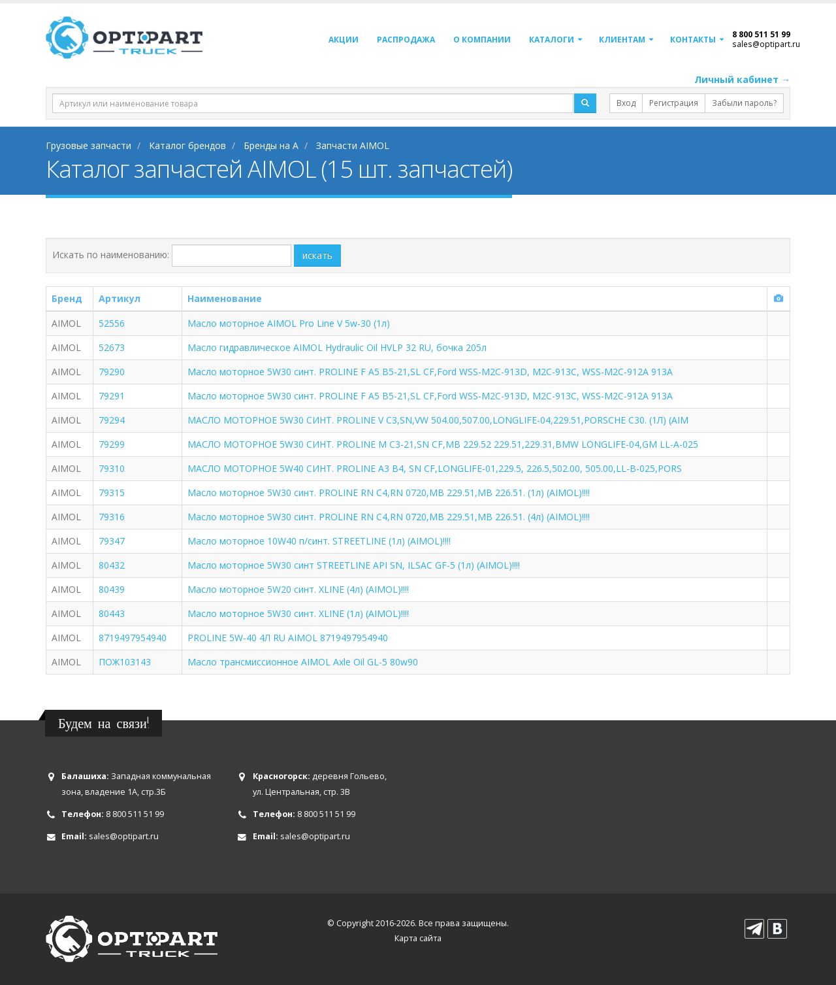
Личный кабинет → (742, 79)
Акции (344, 39)
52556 (112, 323)
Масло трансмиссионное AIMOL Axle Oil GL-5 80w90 (302, 662)
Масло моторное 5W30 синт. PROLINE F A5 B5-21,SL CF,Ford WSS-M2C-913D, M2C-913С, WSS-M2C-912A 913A (430, 371)
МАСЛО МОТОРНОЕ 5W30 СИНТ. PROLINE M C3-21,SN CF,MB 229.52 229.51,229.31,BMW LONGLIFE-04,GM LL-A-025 (442, 444)
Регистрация (673, 103)
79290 (112, 371)
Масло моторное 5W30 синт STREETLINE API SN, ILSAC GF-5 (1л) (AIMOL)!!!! (353, 565)
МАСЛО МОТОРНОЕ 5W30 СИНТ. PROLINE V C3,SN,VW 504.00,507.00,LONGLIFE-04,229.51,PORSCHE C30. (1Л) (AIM (437, 420)
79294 (112, 420)
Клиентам (622, 39)
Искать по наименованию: (110, 254)
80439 (112, 589)
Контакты (693, 39)
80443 (112, 613)
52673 (112, 347)
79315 (112, 492)
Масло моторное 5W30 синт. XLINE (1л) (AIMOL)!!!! (298, 613)
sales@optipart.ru (766, 44)
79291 (112, 396)
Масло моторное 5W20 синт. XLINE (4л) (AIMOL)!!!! (298, 589)
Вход (626, 103)
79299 (112, 444)
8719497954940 (133, 637)
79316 (112, 516)
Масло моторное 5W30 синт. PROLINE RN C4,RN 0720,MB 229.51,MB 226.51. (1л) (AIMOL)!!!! (388, 492)
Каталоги (551, 39)
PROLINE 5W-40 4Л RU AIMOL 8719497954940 (287, 637)
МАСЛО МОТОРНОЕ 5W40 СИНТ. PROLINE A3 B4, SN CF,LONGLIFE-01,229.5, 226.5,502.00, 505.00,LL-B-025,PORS (434, 468)
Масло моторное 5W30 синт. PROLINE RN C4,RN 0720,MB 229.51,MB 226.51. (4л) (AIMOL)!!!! (388, 516)
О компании (482, 39)
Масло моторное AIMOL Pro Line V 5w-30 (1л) (288, 323)
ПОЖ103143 (125, 662)
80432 (112, 565)
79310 (112, 468)
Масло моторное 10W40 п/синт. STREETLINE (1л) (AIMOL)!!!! (319, 541)
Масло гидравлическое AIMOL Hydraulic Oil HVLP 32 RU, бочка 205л (337, 347)
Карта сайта (418, 938)
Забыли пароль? (744, 103)
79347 (112, 541)
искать (317, 255)
